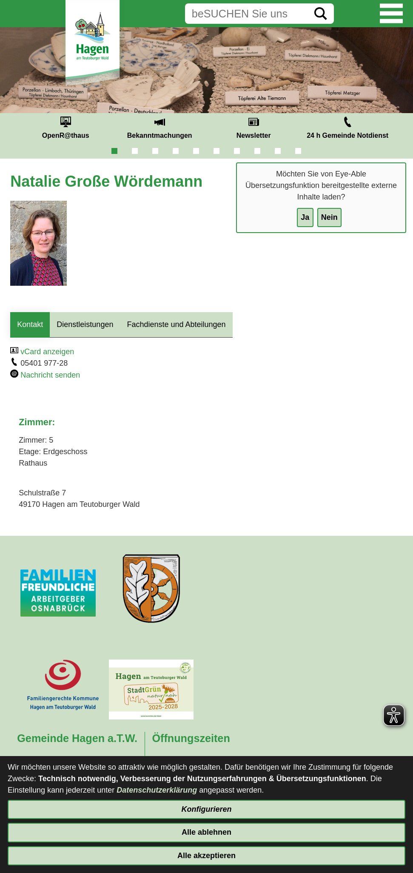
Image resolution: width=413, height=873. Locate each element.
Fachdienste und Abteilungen (176, 324)
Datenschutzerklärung (157, 790)
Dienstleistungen (85, 324)
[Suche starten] (321, 13)
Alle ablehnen (206, 832)
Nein (329, 217)
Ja (305, 217)
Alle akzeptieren (206, 855)
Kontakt (30, 324)
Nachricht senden (50, 375)
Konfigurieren (206, 809)
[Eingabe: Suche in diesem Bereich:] (246, 13)
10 (298, 151)
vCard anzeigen (47, 351)
